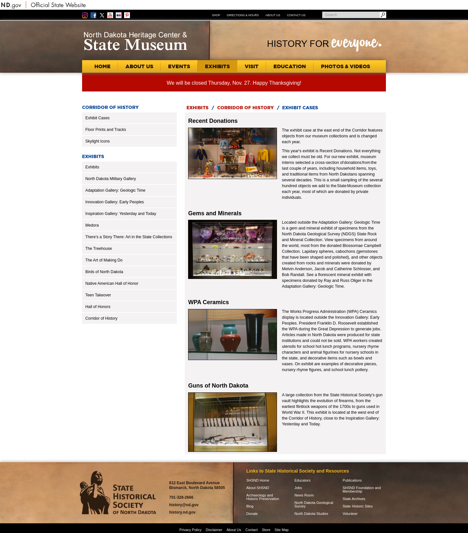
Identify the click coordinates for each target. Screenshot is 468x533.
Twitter (102, 15)
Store (266, 530)
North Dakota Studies (311, 514)
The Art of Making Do (103, 260)
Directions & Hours (243, 15)
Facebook (93, 15)
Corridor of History (101, 318)
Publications (352, 480)
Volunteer (350, 514)
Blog (249, 506)
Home (102, 66)
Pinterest (127, 15)
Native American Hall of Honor (111, 283)
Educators (302, 480)
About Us (272, 15)
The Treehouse (98, 248)
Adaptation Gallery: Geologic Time (115, 190)
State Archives (354, 499)
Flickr (119, 15)
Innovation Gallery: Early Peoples (114, 202)
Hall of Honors (98, 306)
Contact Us (296, 15)
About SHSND (257, 488)
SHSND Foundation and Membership (362, 489)
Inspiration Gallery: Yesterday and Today (120, 213)
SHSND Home (257, 480)
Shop (216, 15)
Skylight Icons (97, 141)
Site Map (282, 530)
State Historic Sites (358, 506)
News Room (304, 495)
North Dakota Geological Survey (313, 504)
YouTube (110, 15)
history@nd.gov (183, 505)
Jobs (298, 488)
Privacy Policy (190, 530)
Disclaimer (214, 530)
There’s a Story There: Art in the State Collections (128, 237)
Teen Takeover (98, 295)
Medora (92, 225)
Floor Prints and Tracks (105, 129)
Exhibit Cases (97, 118)
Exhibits (92, 167)
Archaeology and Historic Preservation (262, 497)
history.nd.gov (182, 512)
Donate (252, 514)
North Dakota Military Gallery (110, 178)
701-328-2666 (181, 497)
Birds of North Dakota (104, 272)
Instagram (85, 15)
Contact (251, 530)
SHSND (118, 492)
